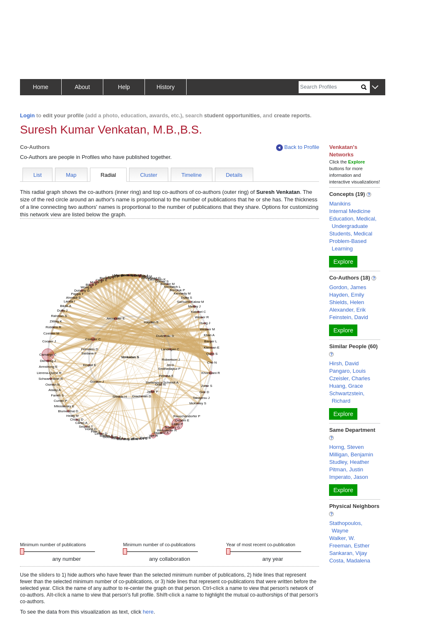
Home (40, 87)
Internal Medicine (349, 211)
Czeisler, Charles (349, 378)
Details (234, 175)
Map (71, 175)
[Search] (330, 87)
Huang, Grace (346, 386)
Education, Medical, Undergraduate (352, 222)
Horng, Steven (346, 447)
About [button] (82, 87)
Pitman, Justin (346, 469)
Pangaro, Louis (347, 371)
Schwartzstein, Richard (346, 397)
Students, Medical (350, 233)
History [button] (166, 87)
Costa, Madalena (349, 560)
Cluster (148, 175)
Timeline (192, 175)
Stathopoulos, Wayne (345, 527)
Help (124, 87)
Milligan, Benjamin (351, 454)
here (148, 612)
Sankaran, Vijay (348, 553)
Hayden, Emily (346, 295)
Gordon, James (347, 287)
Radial (108, 175)
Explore (343, 261)
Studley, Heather (349, 462)
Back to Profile (297, 147)
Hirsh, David (344, 363)
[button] (375, 87)
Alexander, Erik (347, 310)
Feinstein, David (348, 317)
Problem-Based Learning (348, 245)
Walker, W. (342, 538)
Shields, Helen (346, 302)
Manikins (339, 204)
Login (27, 115)
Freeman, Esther (349, 545)
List (37, 175)
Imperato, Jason (348, 477)
